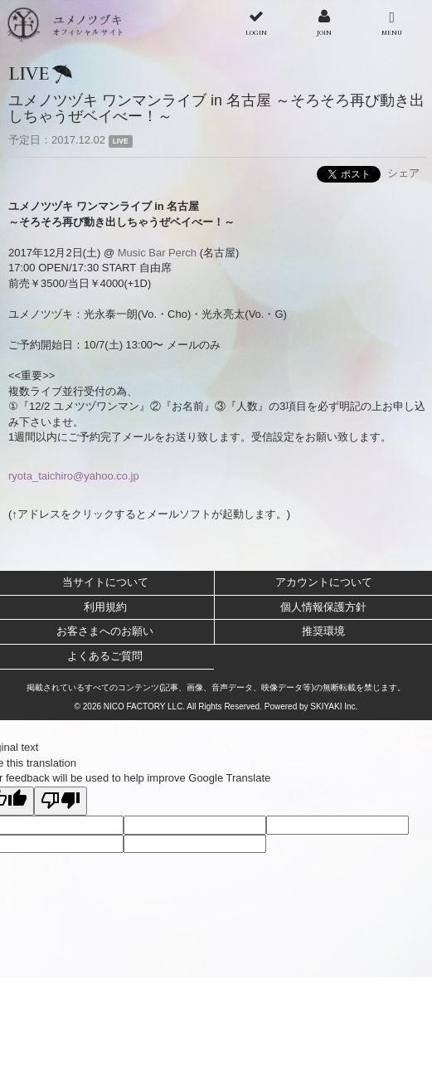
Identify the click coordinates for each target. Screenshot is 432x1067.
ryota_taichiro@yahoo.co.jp (73, 476)
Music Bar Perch (157, 252)
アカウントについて (323, 582)
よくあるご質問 (105, 656)
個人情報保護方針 (323, 607)
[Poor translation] (60, 801)
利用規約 (105, 607)
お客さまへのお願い (104, 631)
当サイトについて (105, 582)
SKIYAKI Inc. (333, 706)
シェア (403, 173)
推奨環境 (323, 631)
